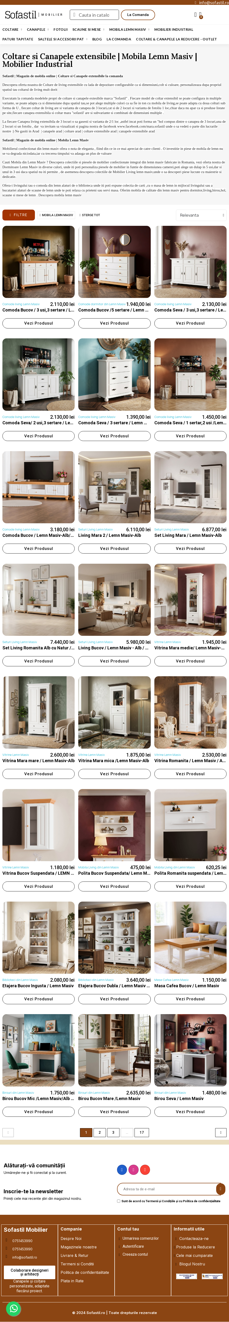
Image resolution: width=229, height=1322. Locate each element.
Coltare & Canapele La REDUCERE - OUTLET (176, 39)
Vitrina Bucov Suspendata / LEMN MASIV (43, 873)
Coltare (12, 29)
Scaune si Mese (88, 29)
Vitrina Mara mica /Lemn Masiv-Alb (113, 760)
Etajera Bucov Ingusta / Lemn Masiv (38, 985)
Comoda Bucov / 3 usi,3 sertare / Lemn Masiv (47, 309)
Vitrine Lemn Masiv (167, 642)
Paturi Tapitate (17, 39)
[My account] (195, 15)
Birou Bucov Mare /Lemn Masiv (109, 1098)
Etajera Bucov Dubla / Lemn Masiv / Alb (117, 985)
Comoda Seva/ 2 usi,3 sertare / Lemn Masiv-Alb (49, 422)
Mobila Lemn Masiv (129, 29)
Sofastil (20, 14)
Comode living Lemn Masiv (20, 304)
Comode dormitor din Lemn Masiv (102, 304)
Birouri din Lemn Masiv (18, 1093)
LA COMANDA (119, 39)
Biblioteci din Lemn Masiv (20, 980)
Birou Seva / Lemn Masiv (179, 1098)
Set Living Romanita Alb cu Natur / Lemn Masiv (49, 647)
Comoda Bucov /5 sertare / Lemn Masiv (117, 309)
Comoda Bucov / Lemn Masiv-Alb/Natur (42, 535)
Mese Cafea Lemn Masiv (171, 980)
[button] (138, 15)
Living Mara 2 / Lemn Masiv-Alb (109, 535)
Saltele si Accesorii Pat (62, 39)
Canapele (38, 29)
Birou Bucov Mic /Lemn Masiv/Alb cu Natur (45, 1098)
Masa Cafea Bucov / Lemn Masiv (186, 985)
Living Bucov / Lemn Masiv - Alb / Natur (117, 647)
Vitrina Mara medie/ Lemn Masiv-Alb (191, 647)
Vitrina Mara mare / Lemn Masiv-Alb (38, 760)
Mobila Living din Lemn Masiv (98, 867)
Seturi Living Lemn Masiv (95, 529)
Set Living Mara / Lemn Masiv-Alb (188, 535)
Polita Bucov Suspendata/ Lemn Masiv (116, 873)
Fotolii (61, 29)
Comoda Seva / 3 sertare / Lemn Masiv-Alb (121, 422)
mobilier (52, 14)
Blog (97, 39)
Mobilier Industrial (173, 29)
